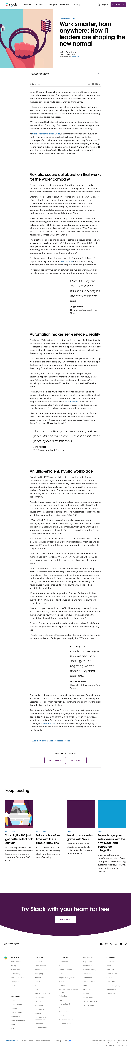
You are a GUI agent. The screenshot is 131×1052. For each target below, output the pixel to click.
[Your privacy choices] (60, 1041)
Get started (118, 5)
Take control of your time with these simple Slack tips (49, 839)
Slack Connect (72, 401)
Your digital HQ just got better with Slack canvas (19, 839)
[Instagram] (106, 944)
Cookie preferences (42, 1041)
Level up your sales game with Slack (80, 837)
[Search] (99, 5)
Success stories (62, 740)
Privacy (23, 1041)
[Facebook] (111, 944)
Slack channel (66, 261)
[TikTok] (126, 944)
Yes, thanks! (55, 760)
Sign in (105, 5)
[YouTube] (121, 944)
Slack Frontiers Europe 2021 (46, 133)
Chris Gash (75, 57)
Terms (30, 1041)
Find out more (48, 723)
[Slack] (11, 4)
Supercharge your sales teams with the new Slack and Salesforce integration (111, 843)
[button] (12, 944)
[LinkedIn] (101, 944)
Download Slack (11, 1040)
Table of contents (40, 74)
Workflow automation (43, 740)
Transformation (68, 19)
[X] (116, 944)
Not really (76, 760)
